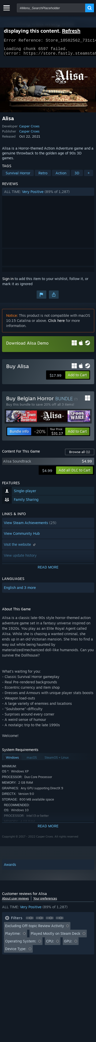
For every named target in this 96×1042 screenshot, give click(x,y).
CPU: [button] (50, 944)
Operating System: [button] (20, 944)
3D (76, 176)
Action (61, 176)
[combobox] (51, 8)
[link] (49, 434)
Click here (56, 323)
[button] (48, 195)
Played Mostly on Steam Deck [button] (55, 936)
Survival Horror (18, 176)
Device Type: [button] (15, 952)
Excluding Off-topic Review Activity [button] (34, 929)
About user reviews (15, 901)
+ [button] (89, 176)
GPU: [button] (68, 944)
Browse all (79, 455)
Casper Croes (29, 129)
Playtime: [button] (13, 936)
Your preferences (45, 901)
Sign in (8, 282)
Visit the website (20, 547)
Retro (42, 176)
